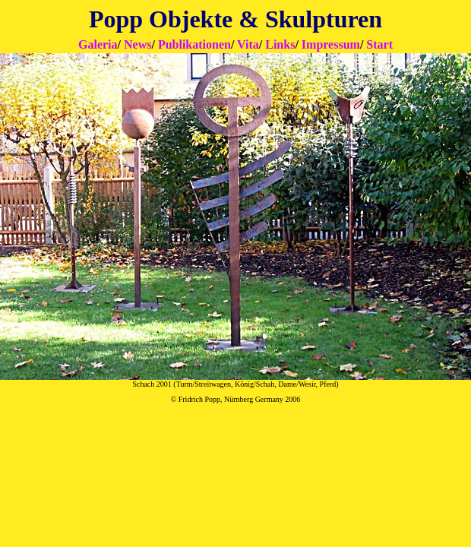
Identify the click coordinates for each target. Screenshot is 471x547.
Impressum (331, 44)
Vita (248, 44)
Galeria (98, 44)
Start (379, 44)
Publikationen (194, 44)
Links (280, 44)
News (137, 44)
